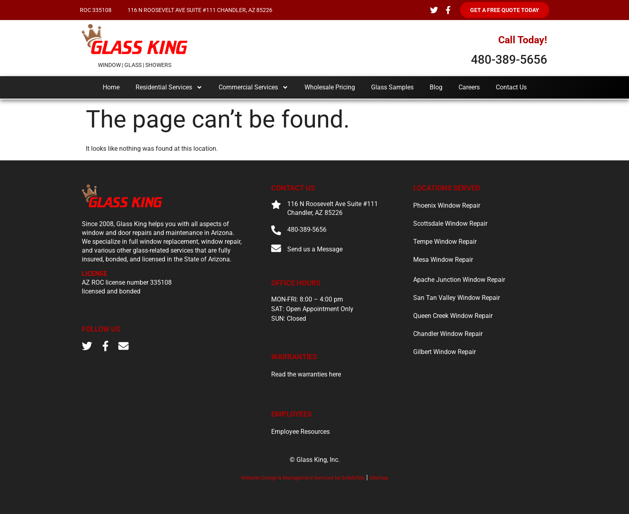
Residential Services (169, 87)
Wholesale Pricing (329, 87)
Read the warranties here (306, 374)
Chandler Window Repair (448, 334)
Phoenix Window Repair (446, 205)
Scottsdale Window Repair (450, 223)
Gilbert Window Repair (444, 352)
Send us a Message (315, 249)
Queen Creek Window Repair (453, 316)
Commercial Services (253, 87)
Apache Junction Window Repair (459, 279)
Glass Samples (392, 87)
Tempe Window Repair (445, 241)
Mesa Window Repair (443, 259)
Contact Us (511, 87)
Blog (436, 87)
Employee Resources (300, 431)
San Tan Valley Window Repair (456, 298)
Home (111, 87)
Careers (469, 87)
